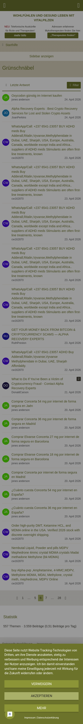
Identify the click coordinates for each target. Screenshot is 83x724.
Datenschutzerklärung (48, 717)
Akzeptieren (41, 696)
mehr (41, 708)
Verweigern (41, 684)
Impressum (29, 717)
